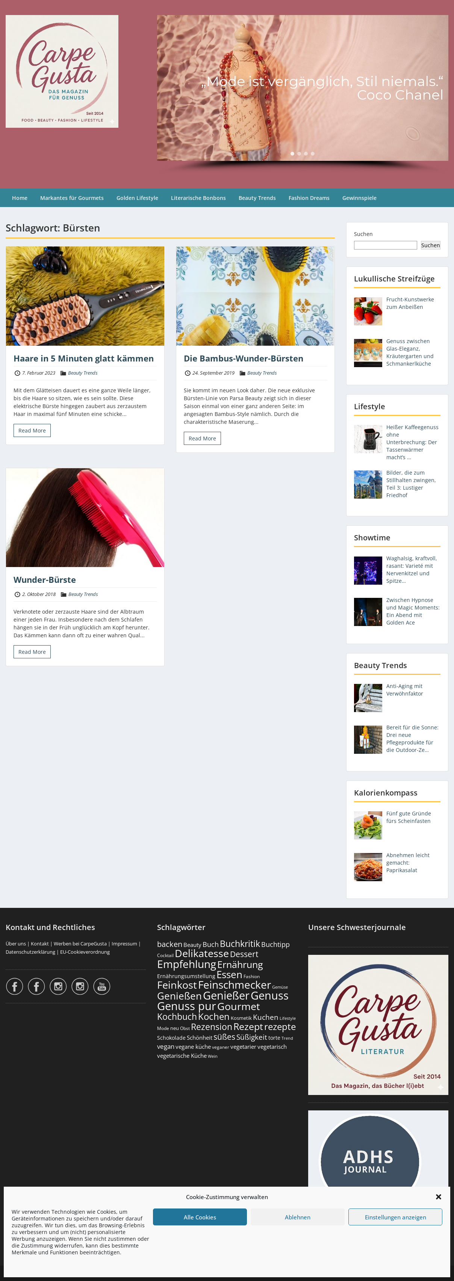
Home (19, 197)
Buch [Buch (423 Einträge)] (211, 944)
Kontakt (40, 943)
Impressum (124, 943)
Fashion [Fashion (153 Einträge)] (252, 976)
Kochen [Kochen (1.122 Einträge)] (214, 1016)
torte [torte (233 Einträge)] (274, 1037)
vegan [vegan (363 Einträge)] (165, 1046)
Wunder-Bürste (45, 579)
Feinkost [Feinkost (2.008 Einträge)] (177, 985)
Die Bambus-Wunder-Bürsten (243, 358)
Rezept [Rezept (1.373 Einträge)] (248, 1026)
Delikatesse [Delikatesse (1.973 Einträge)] (202, 953)
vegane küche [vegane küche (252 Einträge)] (193, 1046)
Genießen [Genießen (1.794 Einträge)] (179, 996)
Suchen (363, 233)
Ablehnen (297, 1217)
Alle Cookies (200, 1217)
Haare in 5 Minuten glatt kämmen (84, 358)
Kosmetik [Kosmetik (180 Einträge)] (241, 1018)
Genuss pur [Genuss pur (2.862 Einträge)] (186, 1005)
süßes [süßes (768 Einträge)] (224, 1036)
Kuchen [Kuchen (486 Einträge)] (265, 1017)
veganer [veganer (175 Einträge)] (220, 1047)
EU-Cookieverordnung (85, 951)
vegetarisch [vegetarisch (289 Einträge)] (272, 1047)
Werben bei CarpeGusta (80, 943)
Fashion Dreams (309, 197)
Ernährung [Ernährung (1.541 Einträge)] (240, 964)
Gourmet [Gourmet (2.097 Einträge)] (238, 1006)
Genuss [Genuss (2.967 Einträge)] (270, 995)
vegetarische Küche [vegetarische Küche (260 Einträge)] (182, 1055)
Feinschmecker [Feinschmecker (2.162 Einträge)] (234, 985)
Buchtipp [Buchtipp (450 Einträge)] (275, 944)
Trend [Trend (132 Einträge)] (287, 1038)
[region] (302, 94)
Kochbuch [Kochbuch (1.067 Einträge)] (177, 1016)
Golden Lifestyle (137, 197)
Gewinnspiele (359, 197)
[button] (438, 1197)
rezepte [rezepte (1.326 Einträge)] (280, 1026)
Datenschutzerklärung (30, 951)
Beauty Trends (257, 197)
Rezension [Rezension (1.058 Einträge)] (211, 1027)
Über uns (16, 943)
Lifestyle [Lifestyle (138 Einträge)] (288, 1018)
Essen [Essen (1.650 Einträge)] (229, 974)
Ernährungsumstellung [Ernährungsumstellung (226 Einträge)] (186, 976)
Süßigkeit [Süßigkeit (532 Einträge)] (251, 1037)
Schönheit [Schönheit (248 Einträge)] (199, 1037)
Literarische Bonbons (198, 197)
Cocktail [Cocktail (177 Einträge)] (165, 955)
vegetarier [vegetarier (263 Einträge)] (243, 1046)
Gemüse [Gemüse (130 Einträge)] (280, 987)
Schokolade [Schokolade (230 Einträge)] (171, 1037)
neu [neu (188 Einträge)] (174, 1028)
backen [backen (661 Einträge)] (169, 944)
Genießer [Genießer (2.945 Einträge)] (226, 995)
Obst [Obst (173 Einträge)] (185, 1028)
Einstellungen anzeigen (395, 1217)
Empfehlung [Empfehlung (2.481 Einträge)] (186, 964)
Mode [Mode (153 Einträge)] (163, 1028)
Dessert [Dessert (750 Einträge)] (244, 953)
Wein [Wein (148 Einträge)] (213, 1056)
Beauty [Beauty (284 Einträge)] (192, 944)
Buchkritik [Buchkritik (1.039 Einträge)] (240, 944)
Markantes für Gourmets (72, 197)
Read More (32, 430)
